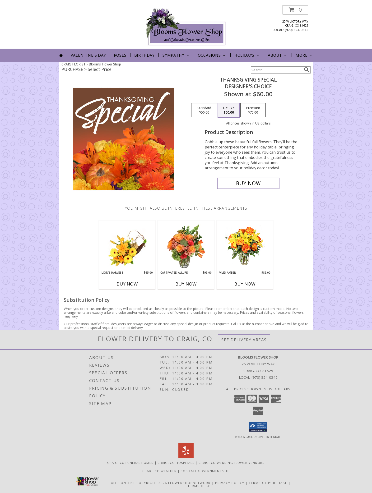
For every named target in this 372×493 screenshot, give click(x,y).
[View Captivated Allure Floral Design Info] (186, 245)
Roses (120, 55)
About (278, 55)
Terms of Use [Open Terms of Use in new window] (201, 486)
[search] (306, 69)
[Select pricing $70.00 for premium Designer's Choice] (253, 110)
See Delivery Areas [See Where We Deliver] (244, 339)
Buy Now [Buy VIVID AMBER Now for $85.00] (245, 284)
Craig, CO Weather (159, 471)
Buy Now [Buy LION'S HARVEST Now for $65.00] (127, 284)
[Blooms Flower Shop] (186, 27)
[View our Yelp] (186, 456)
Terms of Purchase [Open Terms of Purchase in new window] (268, 482)
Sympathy (176, 55)
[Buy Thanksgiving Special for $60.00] (248, 183)
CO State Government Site (205, 471)
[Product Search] (276, 70)
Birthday (144, 55)
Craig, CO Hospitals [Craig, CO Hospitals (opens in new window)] (176, 462)
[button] (295, 9)
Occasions (212, 55)
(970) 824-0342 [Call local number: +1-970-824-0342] (296, 30)
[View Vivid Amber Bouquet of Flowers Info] (245, 245)
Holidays (247, 55)
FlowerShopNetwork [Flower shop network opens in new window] (189, 482)
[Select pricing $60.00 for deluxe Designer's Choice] (228, 110)
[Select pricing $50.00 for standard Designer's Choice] (204, 110)
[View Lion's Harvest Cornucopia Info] (127, 245)
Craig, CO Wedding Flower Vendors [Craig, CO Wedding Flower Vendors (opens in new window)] (232, 462)
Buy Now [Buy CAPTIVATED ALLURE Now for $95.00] (186, 284)
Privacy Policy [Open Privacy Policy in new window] (229, 482)
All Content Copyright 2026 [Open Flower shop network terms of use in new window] (139, 482)
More (304, 55)
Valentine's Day (88, 55)
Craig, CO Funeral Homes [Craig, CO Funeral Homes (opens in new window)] (130, 462)
